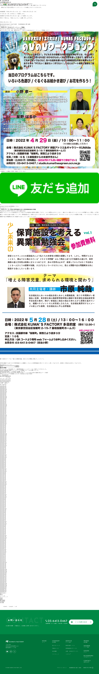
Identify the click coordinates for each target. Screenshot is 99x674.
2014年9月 (3, 511)
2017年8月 (3, 473)
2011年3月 (3, 560)
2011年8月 (3, 554)
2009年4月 (3, 579)
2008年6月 (3, 590)
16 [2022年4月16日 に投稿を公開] (8, 379)
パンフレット (55, 654)
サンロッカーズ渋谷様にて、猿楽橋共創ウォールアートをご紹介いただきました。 (23, 369)
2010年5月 (3, 563)
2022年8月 (3, 418)
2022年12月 (3, 415)
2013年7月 (3, 527)
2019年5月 (3, 450)
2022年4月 (3, 421)
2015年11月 (3, 496)
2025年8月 (3, 393)
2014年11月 (3, 510)
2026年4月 (3, 386)
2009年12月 (3, 569)
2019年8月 (3, 447)
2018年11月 (3, 456)
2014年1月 (3, 520)
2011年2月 (3, 561)
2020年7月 (3, 436)
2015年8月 (3, 499)
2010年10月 (3, 562)
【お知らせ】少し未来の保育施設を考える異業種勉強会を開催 (18, 209)
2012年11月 (3, 536)
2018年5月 (3, 463)
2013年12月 (3, 521)
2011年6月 (3, 556)
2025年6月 (3, 394)
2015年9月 (3, 498)
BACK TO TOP (88, 667)
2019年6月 (3, 449)
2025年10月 (3, 392)
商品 (1, 594)
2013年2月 (3, 533)
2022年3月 (3, 422)
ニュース (9, 26)
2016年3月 (3, 491)
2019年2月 (3, 452)
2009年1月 (3, 582)
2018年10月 (3, 457)
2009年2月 (3, 581)
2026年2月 (3, 388)
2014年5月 (3, 515)
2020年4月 (3, 438)
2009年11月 (3, 570)
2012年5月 (3, 544)
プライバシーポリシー (62, 667)
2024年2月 (3, 403)
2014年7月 (3, 513)
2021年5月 (3, 428)
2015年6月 (3, 501)
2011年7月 (3, 555)
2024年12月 (3, 396)
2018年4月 (3, 464)
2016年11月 (3, 483)
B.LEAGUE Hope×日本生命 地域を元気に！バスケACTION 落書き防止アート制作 (24, 372)
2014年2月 (3, 519)
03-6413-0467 (57, 621)
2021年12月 (3, 423)
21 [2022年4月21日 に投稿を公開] (5, 381)
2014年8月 (3, 512)
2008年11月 (3, 584)
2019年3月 (3, 451)
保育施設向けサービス (71, 648)
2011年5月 (3, 558)
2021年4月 (3, 429)
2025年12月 (3, 389)
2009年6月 (3, 576)
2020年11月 (3, 435)
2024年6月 (3, 401)
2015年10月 (3, 497)
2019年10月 (3, 445)
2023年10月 (3, 406)
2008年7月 (3, 589)
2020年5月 (3, 437)
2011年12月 (3, 549)
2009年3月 (3, 580)
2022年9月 (3, 417)
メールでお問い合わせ (81, 622)
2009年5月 (3, 577)
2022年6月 (3, 420)
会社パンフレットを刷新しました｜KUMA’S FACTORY (16, 374)
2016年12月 (3, 482)
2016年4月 (3, 490)
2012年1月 (3, 548)
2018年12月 (3, 455)
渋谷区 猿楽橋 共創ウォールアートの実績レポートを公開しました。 (19, 370)
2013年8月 (3, 526)
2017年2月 (3, 479)
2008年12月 (3, 583)
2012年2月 (3, 547)
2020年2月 (3, 441)
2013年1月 (3, 534)
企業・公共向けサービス (72, 651)
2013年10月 (3, 524)
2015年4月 (3, 504)
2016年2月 (3, 492)
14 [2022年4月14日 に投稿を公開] (5, 379)
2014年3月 (3, 518)
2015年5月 (3, 503)
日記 (1, 598)
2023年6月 (3, 409)
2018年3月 (3, 465)
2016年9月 (3, 485)
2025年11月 (3, 390)
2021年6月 (3, 427)
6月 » (6, 383)
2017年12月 (3, 469)
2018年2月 (3, 466)
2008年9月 (3, 587)
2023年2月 (3, 413)
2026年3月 (3, 387)
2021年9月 (3, 425)
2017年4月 (3, 477)
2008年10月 (3, 586)
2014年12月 (3, 508)
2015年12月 (3, 494)
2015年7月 (3, 500)
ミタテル (68, 654)
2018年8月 (3, 459)
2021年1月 (3, 432)
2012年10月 (3, 538)
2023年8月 (3, 408)
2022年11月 (3, 416)
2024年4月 (3, 402)
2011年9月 (3, 553)
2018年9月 (3, 458)
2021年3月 (3, 430)
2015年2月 (3, 506)
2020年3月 (3, 439)
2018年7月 (3, 461)
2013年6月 (3, 528)
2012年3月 (3, 546)
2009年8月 (3, 574)
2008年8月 (3, 588)
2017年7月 (3, 475)
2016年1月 (3, 493)
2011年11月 (3, 551)
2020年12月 (3, 434)
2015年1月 (3, 507)
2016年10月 (3, 484)
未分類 (2, 602)
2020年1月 (3, 442)
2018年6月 (3, 462)
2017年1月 (3, 480)
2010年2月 (3, 567)
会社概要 (54, 651)
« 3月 (1, 383)
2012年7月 (3, 541)
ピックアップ (4, 597)
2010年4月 (3, 565)
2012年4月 (3, 545)
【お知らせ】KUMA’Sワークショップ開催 (12, 27)
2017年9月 (3, 472)
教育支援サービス (70, 645)
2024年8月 (3, 399)
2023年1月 (3, 414)
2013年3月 (3, 532)
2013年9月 (3, 525)
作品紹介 (2, 601)
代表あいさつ (55, 648)
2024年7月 (3, 400)
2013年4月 (3, 531)
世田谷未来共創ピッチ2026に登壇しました (12, 371)
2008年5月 (3, 591)
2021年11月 (3, 424)
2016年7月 (3, 486)
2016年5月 (3, 489)
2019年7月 (3, 448)
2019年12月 (3, 443)
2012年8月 (3, 540)
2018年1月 (3, 468)
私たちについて (56, 645)
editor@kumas (20, 28)
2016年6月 (3, 487)
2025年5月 (3, 395)
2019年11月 (3, 444)
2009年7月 (3, 575)
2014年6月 (3, 514)
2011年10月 (3, 552)
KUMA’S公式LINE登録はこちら (9, 206)
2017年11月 (3, 470)
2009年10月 (3, 572)
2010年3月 (3, 566)
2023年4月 (3, 410)
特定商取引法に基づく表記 (75, 667)
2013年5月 (3, 529)
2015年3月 (3, 505)
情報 (1, 599)
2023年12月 (3, 404)
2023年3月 (3, 411)
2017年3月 (3, 478)
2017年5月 (3, 476)
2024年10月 (3, 397)
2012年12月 (3, 535)
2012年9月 (3, 539)
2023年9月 (3, 407)
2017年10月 (3, 471)
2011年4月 (3, 559)
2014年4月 (3, 517)
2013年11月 (3, 522)
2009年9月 (3, 573)
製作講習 (2, 600)
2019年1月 (3, 454)
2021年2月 (3, 431)
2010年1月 (3, 568)
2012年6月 (3, 542)
